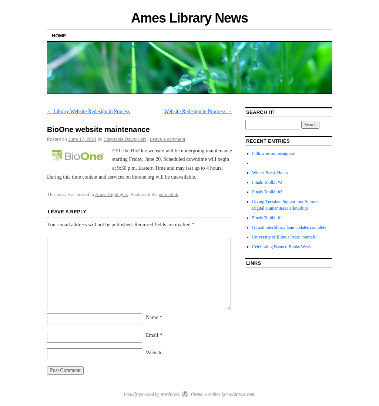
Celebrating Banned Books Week (281, 246)
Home (59, 35)
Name (154, 317)
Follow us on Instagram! (274, 153)
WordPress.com (240, 394)
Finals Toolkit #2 (267, 191)
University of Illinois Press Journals (284, 237)
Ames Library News (189, 18)
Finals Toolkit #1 (267, 217)
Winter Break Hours (270, 172)
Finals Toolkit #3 (267, 182)
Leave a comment (167, 139)
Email (154, 335)
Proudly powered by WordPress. (152, 394)
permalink (168, 194)
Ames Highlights (111, 194)
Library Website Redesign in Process (88, 111)
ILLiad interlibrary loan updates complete (289, 227)
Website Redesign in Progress (198, 111)
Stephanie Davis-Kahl (125, 139)
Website (154, 352)
